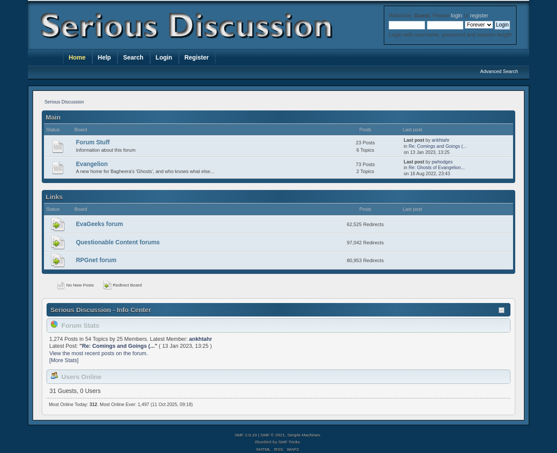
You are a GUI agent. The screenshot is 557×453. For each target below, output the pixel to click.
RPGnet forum (96, 260)
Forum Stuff (93, 142)
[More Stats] (63, 360)
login (456, 16)
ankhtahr (441, 140)
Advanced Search (499, 71)
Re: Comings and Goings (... (438, 146)
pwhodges (442, 161)
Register (197, 57)
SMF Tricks (289, 442)
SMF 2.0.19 (246, 435)
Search (133, 57)
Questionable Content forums (118, 242)
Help (104, 57)
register (479, 16)
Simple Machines (303, 435)
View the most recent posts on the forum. (98, 353)
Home (77, 57)
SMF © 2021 (273, 435)
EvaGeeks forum (99, 224)
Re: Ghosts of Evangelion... (437, 167)
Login (164, 57)
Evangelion (91, 164)
